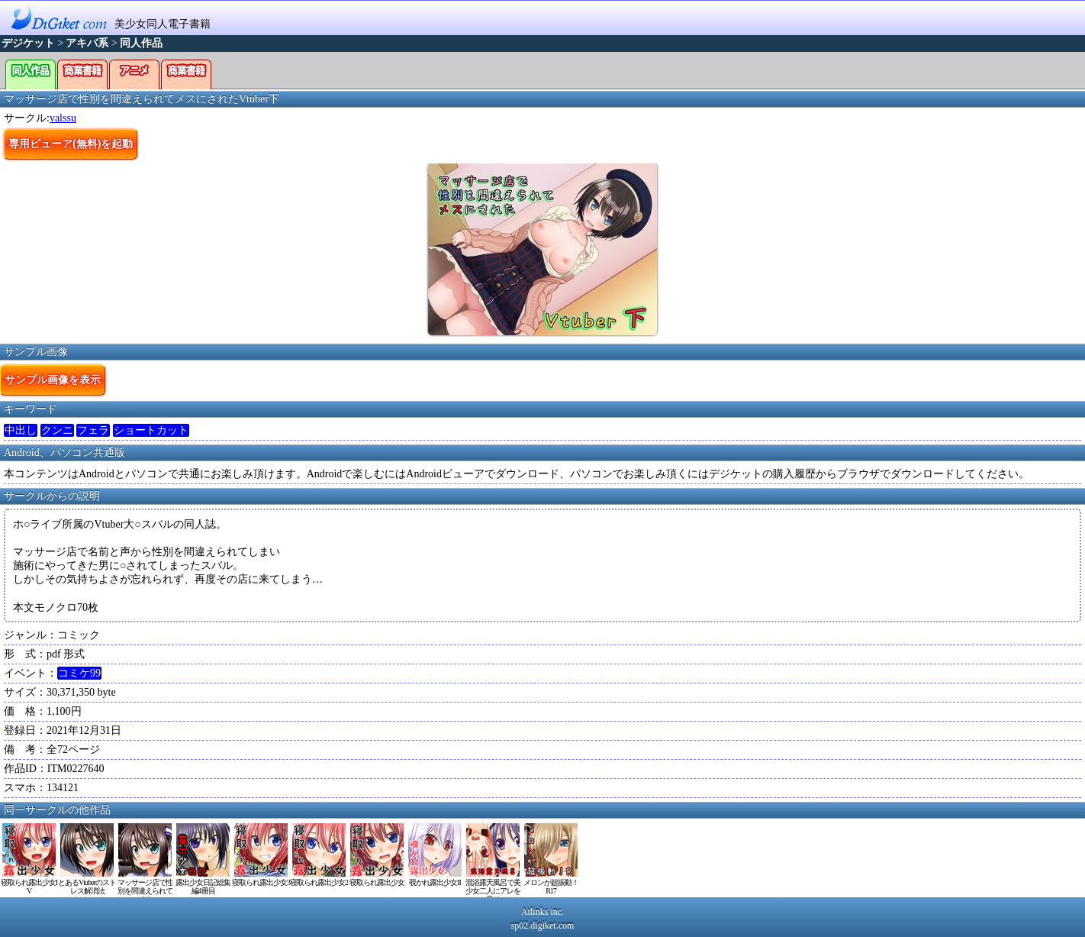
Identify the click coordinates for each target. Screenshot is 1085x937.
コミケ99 (79, 673)
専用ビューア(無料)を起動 (70, 143)
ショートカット (151, 430)
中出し (21, 430)
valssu (63, 118)
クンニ (57, 430)
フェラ (93, 430)
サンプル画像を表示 (53, 379)
